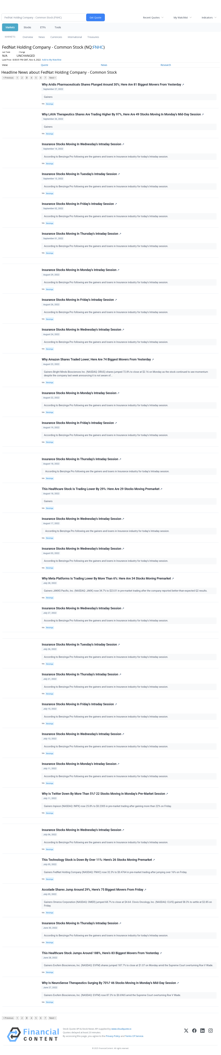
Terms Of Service (134, 1036)
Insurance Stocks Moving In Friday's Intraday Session (79, 204)
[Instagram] (210, 1034)
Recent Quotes (151, 17)
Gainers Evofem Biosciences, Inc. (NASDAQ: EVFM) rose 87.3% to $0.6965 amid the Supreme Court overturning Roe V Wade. (112, 995)
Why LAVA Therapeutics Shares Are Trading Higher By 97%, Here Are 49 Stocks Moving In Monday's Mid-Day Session (123, 114)
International (75, 37)
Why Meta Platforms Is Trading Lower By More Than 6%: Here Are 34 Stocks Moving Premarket (108, 578)
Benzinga (49, 104)
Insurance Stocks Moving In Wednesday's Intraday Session (83, 144)
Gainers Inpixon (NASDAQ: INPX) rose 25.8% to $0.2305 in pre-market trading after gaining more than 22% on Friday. (108, 806)
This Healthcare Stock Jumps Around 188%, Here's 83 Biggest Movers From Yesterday (102, 953)
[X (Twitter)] (186, 1034)
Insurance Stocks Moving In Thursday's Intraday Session (81, 233)
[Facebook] (194, 1034)
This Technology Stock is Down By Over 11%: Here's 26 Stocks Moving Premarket (98, 859)
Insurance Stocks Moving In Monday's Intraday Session (80, 270)
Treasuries (93, 37)
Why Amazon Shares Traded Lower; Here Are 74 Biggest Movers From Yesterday (98, 359)
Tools (58, 27)
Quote (44, 65)
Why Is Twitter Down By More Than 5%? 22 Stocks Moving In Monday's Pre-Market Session (105, 793)
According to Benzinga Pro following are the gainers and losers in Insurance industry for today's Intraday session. (106, 156)
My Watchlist (181, 17)
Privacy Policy (113, 1036)
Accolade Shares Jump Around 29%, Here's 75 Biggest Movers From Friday (94, 889)
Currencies (56, 37)
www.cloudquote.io (121, 1028)
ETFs (43, 27)
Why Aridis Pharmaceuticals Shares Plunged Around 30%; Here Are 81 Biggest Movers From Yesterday (113, 84)
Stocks (27, 27)
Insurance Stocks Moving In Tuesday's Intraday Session (81, 174)
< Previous (8, 77)
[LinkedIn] (202, 1034)
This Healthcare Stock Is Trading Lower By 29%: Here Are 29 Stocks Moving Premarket (102, 489)
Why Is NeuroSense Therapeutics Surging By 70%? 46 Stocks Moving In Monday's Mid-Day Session (110, 983)
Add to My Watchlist (51, 59)
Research (166, 65)
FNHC (98, 47)
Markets (10, 27)
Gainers (48, 97)
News (42, 37)
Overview (28, 37)
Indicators (207, 17)
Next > (52, 77)
